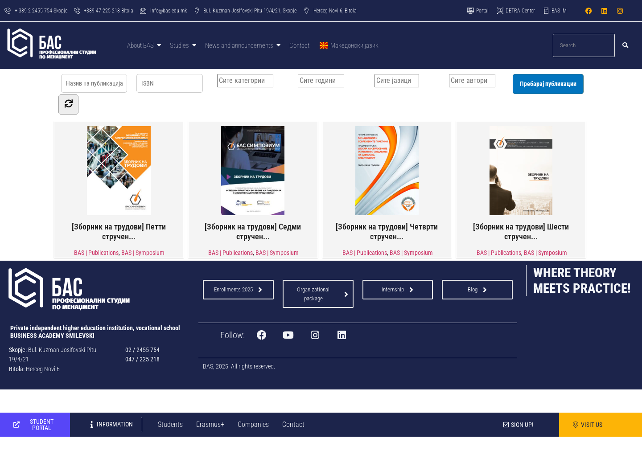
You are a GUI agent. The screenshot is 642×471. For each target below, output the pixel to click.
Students (170, 424)
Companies (253, 424)
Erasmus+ (210, 424)
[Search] (584, 45)
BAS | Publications (96, 252)
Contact (293, 424)
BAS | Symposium (143, 252)
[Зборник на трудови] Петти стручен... (119, 183)
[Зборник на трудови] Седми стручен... (253, 183)
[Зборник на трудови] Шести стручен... (521, 183)
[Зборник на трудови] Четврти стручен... (387, 183)
